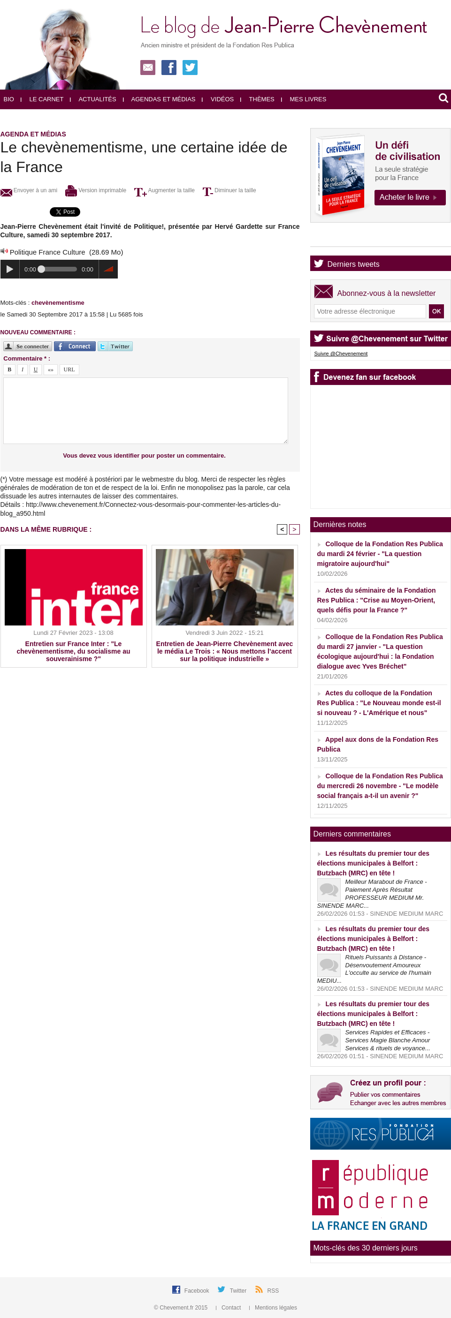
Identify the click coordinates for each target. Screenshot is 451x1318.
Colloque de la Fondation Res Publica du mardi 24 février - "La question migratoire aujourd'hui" (380, 553)
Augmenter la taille (164, 190)
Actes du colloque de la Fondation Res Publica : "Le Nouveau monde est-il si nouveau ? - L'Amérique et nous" (379, 702)
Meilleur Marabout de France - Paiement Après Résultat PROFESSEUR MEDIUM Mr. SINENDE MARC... (372, 893)
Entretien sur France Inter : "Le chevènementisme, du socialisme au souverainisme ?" (73, 651)
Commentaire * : (26, 358)
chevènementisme (57, 302)
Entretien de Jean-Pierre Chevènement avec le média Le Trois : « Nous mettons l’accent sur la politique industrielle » (224, 651)
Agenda (340, 238)
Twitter (239, 1291)
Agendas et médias (159, 99)
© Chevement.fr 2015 (181, 1307)
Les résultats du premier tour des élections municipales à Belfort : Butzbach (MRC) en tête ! (373, 863)
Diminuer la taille (229, 190)
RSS (273, 1291)
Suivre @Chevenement (341, 353)
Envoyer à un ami (29, 190)
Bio (9, 99)
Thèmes (257, 99)
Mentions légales (273, 1307)
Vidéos (218, 99)
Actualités (93, 99)
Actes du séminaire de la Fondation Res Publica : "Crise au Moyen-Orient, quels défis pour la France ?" (376, 600)
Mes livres (304, 99)
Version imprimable (95, 190)
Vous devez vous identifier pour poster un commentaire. (144, 455)
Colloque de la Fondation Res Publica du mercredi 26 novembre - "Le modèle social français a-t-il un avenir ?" (380, 785)
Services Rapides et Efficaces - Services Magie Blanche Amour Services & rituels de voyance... (387, 1040)
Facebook (197, 1291)
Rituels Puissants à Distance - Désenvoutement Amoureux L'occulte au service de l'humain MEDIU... (374, 969)
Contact (229, 1307)
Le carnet (42, 99)
